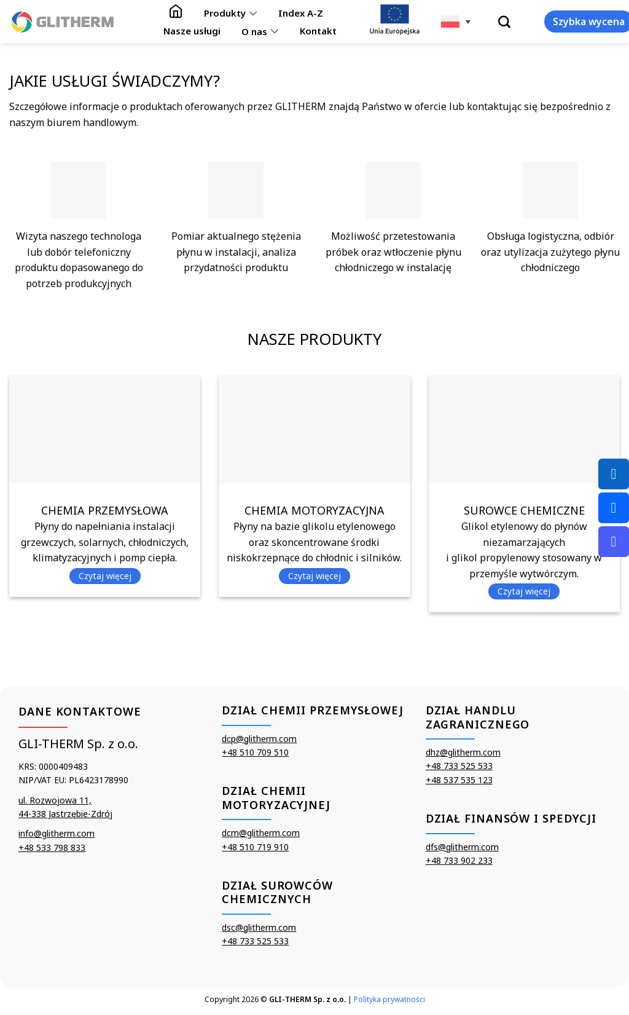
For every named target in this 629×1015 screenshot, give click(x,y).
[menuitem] (455, 21)
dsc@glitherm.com (259, 927)
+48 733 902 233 (459, 860)
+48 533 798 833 (51, 847)
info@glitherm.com (56, 833)
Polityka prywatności (389, 999)
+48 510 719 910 (255, 847)
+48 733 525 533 (255, 941)
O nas (259, 31)
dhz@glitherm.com (463, 752)
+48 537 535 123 (459, 780)
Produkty (230, 13)
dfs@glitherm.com (462, 847)
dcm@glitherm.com (261, 833)
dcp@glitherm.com (259, 738)
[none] (455, 21)
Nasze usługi (192, 31)
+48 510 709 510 (255, 752)
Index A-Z (300, 13)
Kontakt (318, 31)
